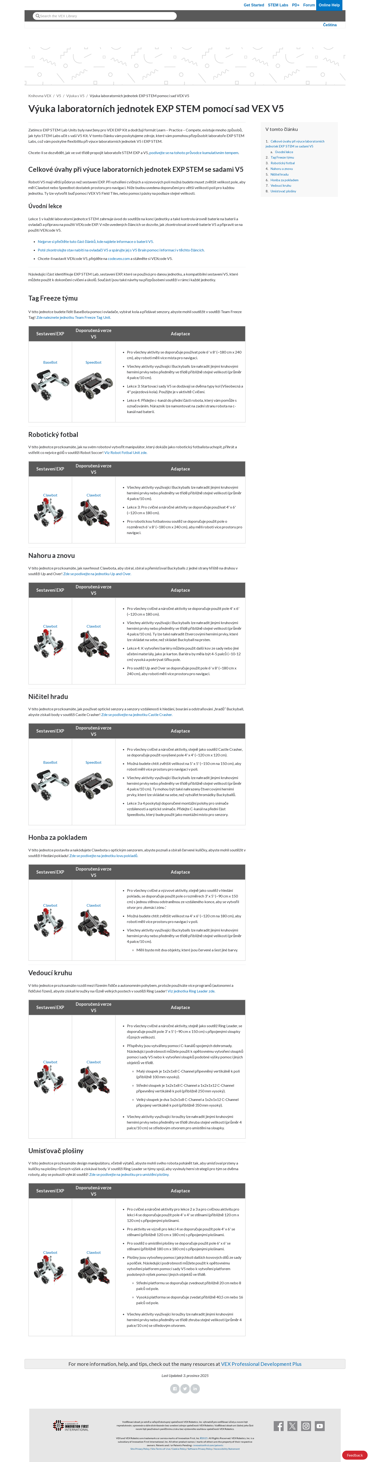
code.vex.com (119, 258)
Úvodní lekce (284, 152)
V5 (58, 95)
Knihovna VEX (39, 95)
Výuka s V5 (75, 95)
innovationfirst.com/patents (208, 1445)
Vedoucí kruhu (281, 185)
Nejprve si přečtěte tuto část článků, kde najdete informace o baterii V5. (96, 241)
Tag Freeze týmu (282, 157)
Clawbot (50, 495)
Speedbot (93, 362)
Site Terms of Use (160, 1448)
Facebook (175, 1388)
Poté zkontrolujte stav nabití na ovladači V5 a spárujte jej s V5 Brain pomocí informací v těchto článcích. (121, 250)
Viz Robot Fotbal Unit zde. (125, 452)
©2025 (204, 1438)
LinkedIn (195, 1388)
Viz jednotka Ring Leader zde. (191, 991)
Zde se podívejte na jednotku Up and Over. (97, 573)
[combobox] (105, 16)
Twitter (185, 1388)
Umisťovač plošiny (283, 191)
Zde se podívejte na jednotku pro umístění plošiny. (129, 1174)
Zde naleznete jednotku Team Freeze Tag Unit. (73, 317)
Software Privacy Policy (200, 1448)
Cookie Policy (179, 1448)
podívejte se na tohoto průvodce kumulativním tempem (193, 152)
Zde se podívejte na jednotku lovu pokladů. (103, 855)
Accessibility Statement (227, 1448)
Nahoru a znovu (282, 169)
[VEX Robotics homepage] (37, 5)
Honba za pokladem (285, 180)
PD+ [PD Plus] (296, 5)
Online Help (329, 5)
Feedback (355, 1455)
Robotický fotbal (283, 163)
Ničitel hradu (280, 174)
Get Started (254, 5)
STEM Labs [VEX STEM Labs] (278, 5)
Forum (309, 5)
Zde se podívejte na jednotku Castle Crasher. (136, 714)
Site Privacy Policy (139, 1448)
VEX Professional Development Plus (261, 1364)
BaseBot (50, 362)
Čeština (330, 25)
